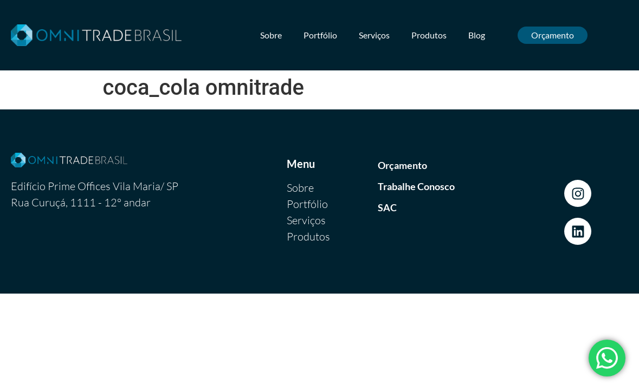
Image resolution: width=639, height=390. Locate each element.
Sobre (271, 35)
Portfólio (320, 35)
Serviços (374, 35)
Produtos (429, 35)
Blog (476, 35)
